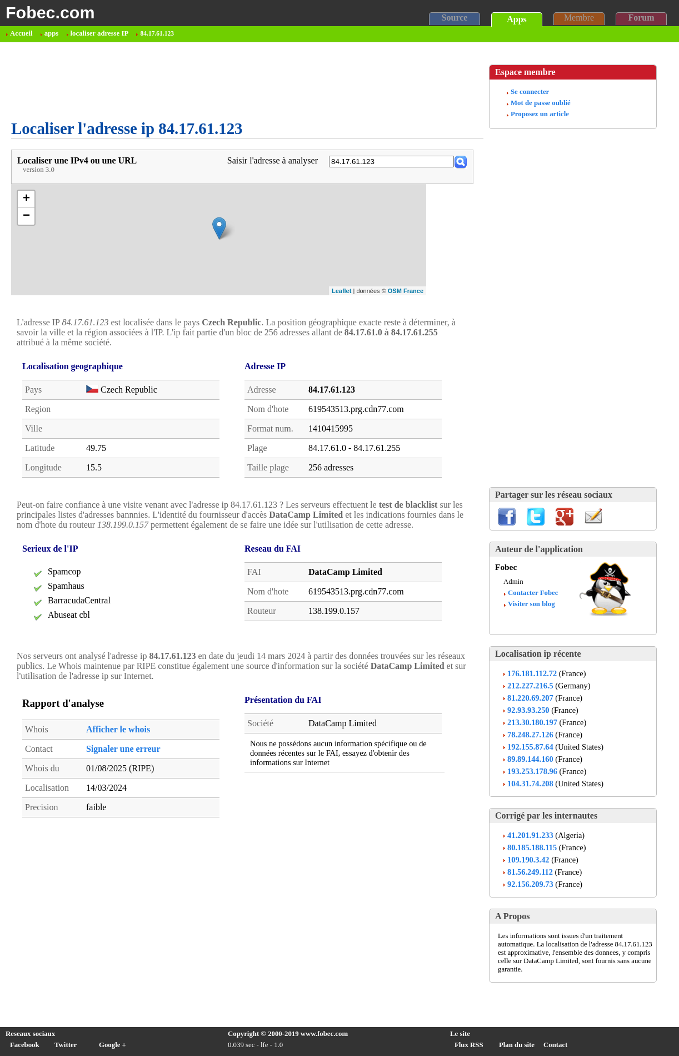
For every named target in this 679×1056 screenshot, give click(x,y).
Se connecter (530, 92)
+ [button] (26, 199)
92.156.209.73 (530, 884)
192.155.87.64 (530, 746)
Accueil (21, 33)
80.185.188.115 (532, 847)
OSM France (405, 290)
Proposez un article (540, 114)
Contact (555, 1045)
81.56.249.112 (530, 871)
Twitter (65, 1045)
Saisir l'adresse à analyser (272, 160)
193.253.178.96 (532, 771)
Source (455, 17)
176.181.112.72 (532, 673)
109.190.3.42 (528, 859)
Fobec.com (50, 12)
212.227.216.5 (530, 685)
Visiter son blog (531, 604)
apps (51, 33)
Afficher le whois (118, 729)
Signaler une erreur (123, 748)
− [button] (26, 216)
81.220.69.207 (530, 697)
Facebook (24, 1045)
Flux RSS (469, 1045)
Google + (112, 1045)
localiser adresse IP (100, 33)
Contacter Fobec (533, 593)
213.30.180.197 (532, 722)
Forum (641, 17)
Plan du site (517, 1045)
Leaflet (341, 290)
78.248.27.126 (530, 734)
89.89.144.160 (530, 759)
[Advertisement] (213, 81)
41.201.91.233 (530, 835)
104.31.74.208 (530, 783)
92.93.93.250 (528, 710)
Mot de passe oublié (541, 103)
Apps (517, 19)
